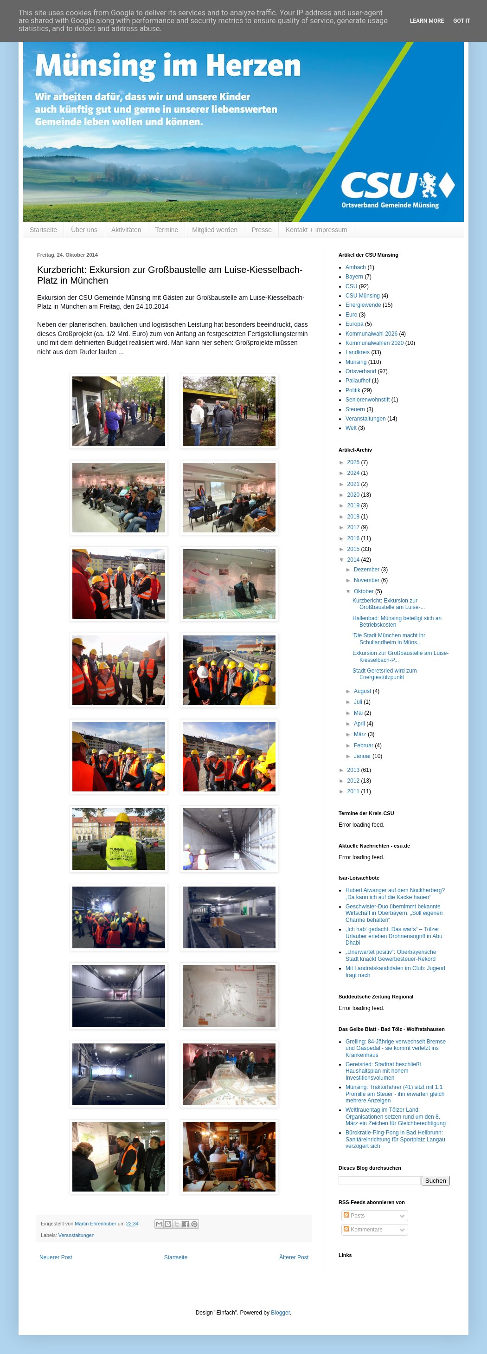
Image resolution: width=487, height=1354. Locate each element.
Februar (364, 745)
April (360, 723)
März (361, 734)
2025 (354, 462)
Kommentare (363, 1229)
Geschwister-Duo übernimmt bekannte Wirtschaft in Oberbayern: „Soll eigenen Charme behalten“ (394, 913)
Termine (167, 229)
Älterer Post (293, 1257)
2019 (354, 505)
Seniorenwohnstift (368, 399)
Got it (461, 21)
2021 (354, 484)
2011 (354, 791)
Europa (355, 324)
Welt (351, 428)
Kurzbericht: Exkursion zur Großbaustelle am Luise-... (388, 603)
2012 (354, 780)
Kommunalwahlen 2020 (375, 343)
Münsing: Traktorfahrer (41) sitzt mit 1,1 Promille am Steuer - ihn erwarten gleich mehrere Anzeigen (395, 1094)
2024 (354, 473)
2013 (354, 770)
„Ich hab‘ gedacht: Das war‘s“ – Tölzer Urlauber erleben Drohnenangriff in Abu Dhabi (394, 936)
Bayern (354, 276)
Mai (359, 713)
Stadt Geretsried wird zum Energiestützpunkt (384, 673)
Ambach (356, 267)
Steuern (355, 409)
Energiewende (363, 305)
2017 (354, 527)
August (363, 691)
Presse (261, 229)
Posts (354, 1215)
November (367, 580)
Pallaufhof (358, 380)
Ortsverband (361, 371)
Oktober (364, 591)
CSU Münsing (363, 295)
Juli (359, 702)
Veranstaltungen (76, 1235)
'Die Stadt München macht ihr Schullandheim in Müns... (388, 638)
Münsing (356, 362)
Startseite (43, 229)
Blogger (280, 1312)
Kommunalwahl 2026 (371, 333)
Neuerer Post (55, 1257)
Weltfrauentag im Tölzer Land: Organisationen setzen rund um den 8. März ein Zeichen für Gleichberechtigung (396, 1117)
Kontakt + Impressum (316, 229)
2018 (354, 516)
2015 (354, 549)
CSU (351, 286)
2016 (354, 538)
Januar (363, 756)
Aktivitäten (126, 229)
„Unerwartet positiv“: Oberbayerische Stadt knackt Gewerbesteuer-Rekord (391, 955)
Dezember (367, 569)
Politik (353, 390)
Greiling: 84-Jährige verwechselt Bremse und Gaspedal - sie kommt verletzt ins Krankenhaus (396, 1048)
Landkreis (358, 352)
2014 (354, 560)
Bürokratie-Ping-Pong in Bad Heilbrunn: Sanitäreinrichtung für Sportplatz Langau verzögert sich (395, 1139)
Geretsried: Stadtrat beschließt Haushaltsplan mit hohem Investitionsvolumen (383, 1071)
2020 (354, 495)
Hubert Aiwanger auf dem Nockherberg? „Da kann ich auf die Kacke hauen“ (395, 893)
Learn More (427, 21)
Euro (351, 314)
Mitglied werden (214, 229)
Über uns (84, 229)
